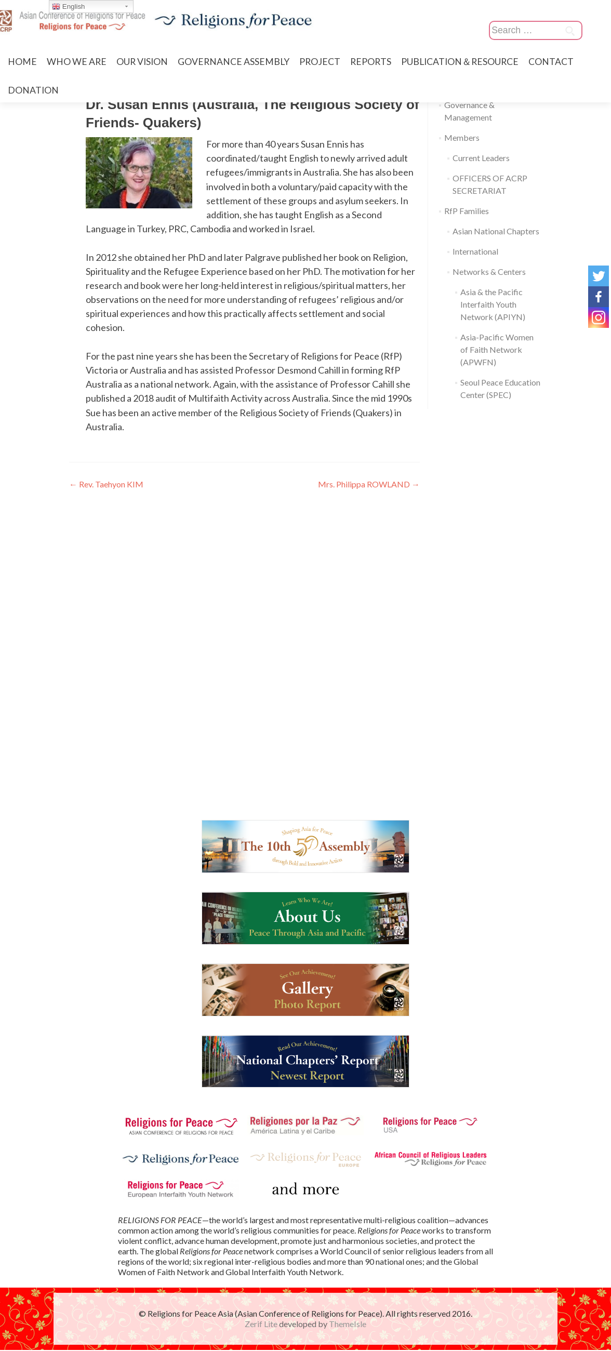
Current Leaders (481, 158)
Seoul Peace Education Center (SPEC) (500, 388)
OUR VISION (142, 61)
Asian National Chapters (496, 231)
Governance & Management (469, 111)
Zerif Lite (262, 1325)
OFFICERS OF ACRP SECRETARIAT (490, 184)
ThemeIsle (347, 1325)
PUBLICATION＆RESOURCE (460, 61)
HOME (22, 61)
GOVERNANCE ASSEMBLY (233, 61)
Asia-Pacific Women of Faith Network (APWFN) (497, 349)
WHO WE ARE (77, 61)
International (475, 251)
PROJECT (319, 61)
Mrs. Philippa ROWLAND (369, 484)
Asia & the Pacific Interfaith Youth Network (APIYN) (492, 304)
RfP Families (466, 211)
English (68, 7)
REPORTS (370, 61)
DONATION (33, 90)
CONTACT (551, 61)
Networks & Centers (489, 271)
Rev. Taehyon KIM (106, 484)
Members (462, 137)
